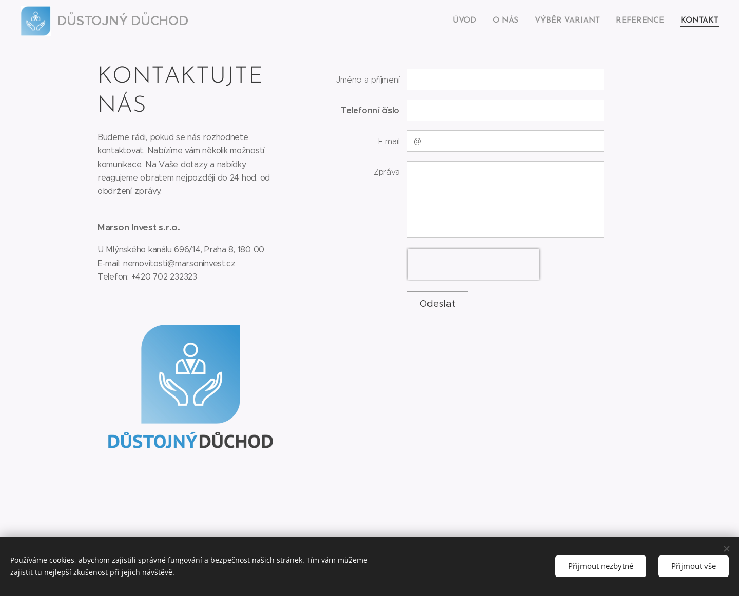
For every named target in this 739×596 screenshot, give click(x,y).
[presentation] (474, 264)
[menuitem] (472, 21)
